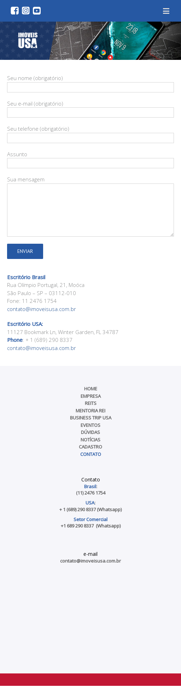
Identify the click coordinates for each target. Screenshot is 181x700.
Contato (90, 454)
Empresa (91, 396)
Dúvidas (90, 432)
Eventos (90, 425)
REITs (91, 403)
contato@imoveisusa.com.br (41, 308)
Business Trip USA (90, 417)
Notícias (90, 439)
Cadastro (90, 447)
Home (90, 388)
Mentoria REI (90, 410)
